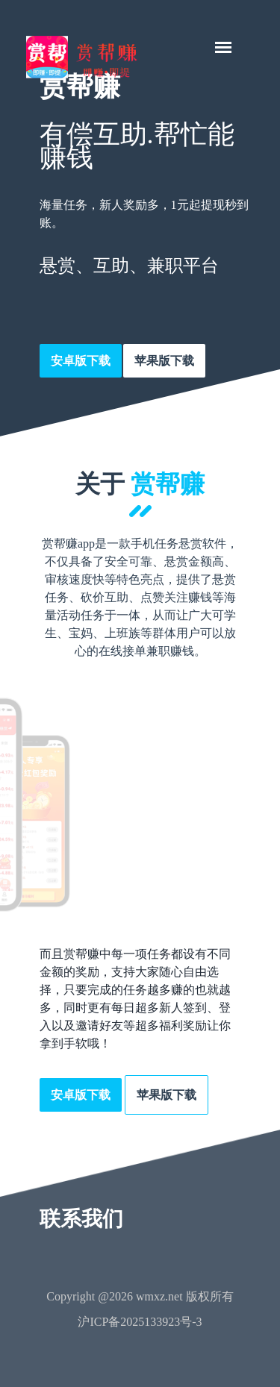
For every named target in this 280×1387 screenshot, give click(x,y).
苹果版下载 (164, 361)
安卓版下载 (81, 361)
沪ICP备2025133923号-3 (140, 1321)
